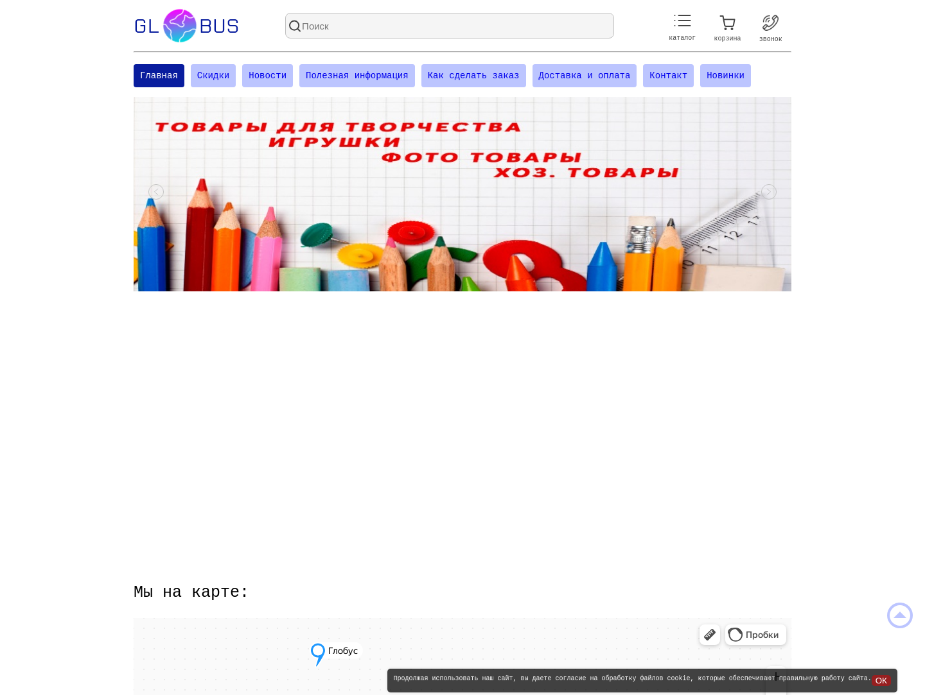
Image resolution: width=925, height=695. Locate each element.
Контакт (668, 77)
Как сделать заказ (474, 77)
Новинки (725, 77)
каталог (682, 27)
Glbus (187, 25)
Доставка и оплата (584, 77)
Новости (267, 77)
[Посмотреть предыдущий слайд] (156, 196)
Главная (159, 77)
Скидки (213, 77)
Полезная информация (357, 77)
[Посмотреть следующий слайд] (769, 196)
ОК (881, 680)
